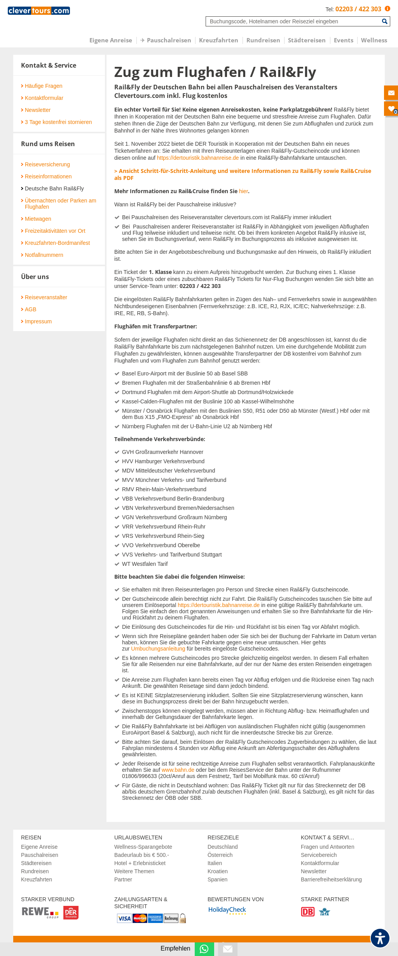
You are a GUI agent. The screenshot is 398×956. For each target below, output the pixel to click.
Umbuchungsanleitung (158, 648)
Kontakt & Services (330, 837)
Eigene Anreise (39, 847)
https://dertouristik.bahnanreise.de (198, 158)
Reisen (31, 837)
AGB (29, 309)
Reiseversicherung (45, 164)
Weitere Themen (134, 871)
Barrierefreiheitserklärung (331, 879)
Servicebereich (319, 855)
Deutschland (223, 847)
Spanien (217, 879)
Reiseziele (223, 837)
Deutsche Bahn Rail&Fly (52, 188)
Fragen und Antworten (327, 847)
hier (243, 191)
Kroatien (218, 871)
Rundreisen (35, 871)
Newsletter (36, 110)
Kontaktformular (42, 98)
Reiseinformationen (46, 176)
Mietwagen (36, 219)
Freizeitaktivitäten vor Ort (53, 231)
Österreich (220, 855)
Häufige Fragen (42, 86)
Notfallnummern (42, 255)
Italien (215, 863)
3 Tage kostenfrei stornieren (56, 122)
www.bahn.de (178, 770)
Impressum (36, 321)
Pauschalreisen (39, 855)
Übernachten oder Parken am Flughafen (58, 203)
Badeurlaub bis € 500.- (141, 855)
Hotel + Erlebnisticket (140, 863)
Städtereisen (36, 863)
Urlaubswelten (138, 837)
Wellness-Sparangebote (143, 847)
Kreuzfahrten (36, 879)
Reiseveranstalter (44, 297)
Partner (123, 879)
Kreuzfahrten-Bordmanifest (55, 243)
